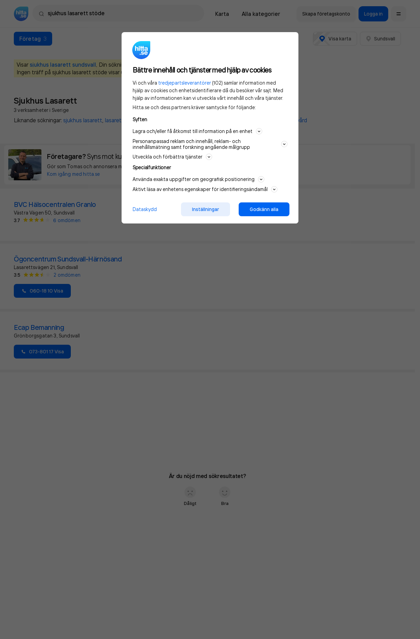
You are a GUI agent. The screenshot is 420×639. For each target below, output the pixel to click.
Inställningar (205, 209)
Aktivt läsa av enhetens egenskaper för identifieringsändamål (205, 189)
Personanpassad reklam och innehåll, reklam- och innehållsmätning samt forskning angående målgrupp (210, 144)
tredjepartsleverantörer (184, 83)
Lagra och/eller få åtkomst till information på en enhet (197, 131)
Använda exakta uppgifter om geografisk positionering (198, 179)
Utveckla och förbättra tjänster (172, 157)
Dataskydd (145, 209)
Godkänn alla (264, 209)
